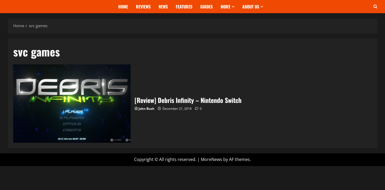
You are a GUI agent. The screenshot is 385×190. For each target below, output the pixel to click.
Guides (206, 6)
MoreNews (211, 159)
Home (123, 6)
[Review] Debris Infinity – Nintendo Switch (72, 103)
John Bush (146, 108)
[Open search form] (375, 6)
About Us (250, 6)
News (163, 6)
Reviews (143, 6)
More (225, 6)
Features (184, 6)
